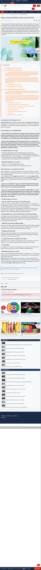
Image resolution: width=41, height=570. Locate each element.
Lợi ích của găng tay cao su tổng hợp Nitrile (13, 70)
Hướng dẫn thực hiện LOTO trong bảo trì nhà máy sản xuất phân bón (13, 396)
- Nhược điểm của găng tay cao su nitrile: (15, 86)
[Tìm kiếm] (34, 6)
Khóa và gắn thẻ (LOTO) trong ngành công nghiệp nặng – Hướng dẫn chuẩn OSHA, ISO (16, 344)
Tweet (6, 283)
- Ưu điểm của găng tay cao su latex (14, 102)
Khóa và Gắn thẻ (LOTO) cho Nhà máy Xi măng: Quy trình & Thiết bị (13, 378)
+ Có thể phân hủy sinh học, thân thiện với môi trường (16, 111)
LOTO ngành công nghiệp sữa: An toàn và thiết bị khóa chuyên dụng (13, 359)
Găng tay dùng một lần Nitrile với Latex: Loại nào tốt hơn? (14, 273)
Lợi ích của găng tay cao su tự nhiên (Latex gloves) (15, 89)
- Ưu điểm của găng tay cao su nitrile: (14, 84)
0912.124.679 (3, 2)
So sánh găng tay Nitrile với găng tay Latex (13, 68)
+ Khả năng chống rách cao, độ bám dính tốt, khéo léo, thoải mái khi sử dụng (20, 106)
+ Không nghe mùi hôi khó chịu (12, 109)
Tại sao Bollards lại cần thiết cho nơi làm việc (9, 333)
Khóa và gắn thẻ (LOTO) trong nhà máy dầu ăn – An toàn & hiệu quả (13, 355)
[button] (20, 65)
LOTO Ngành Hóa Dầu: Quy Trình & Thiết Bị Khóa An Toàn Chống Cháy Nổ (14, 407)
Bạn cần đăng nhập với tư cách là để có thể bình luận (16, 294)
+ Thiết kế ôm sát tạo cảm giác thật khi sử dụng (15, 107)
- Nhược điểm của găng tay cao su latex (14, 114)
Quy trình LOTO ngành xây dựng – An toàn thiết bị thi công (11, 366)
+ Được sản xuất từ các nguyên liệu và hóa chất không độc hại (18, 104)
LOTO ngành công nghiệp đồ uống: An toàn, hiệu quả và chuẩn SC (12, 352)
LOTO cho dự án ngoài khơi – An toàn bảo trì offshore (10, 362)
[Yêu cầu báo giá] (38, 565)
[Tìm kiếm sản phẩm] (20, 6)
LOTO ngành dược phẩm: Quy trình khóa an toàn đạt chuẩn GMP (12, 348)
